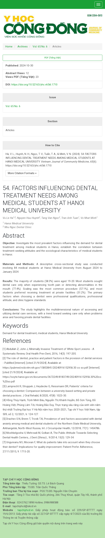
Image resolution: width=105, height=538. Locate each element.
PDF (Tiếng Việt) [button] (52, 57)
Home (8, 46)
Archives (22, 46)
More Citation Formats (22, 173)
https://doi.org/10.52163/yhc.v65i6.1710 (34, 84)
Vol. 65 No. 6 (40, 46)
